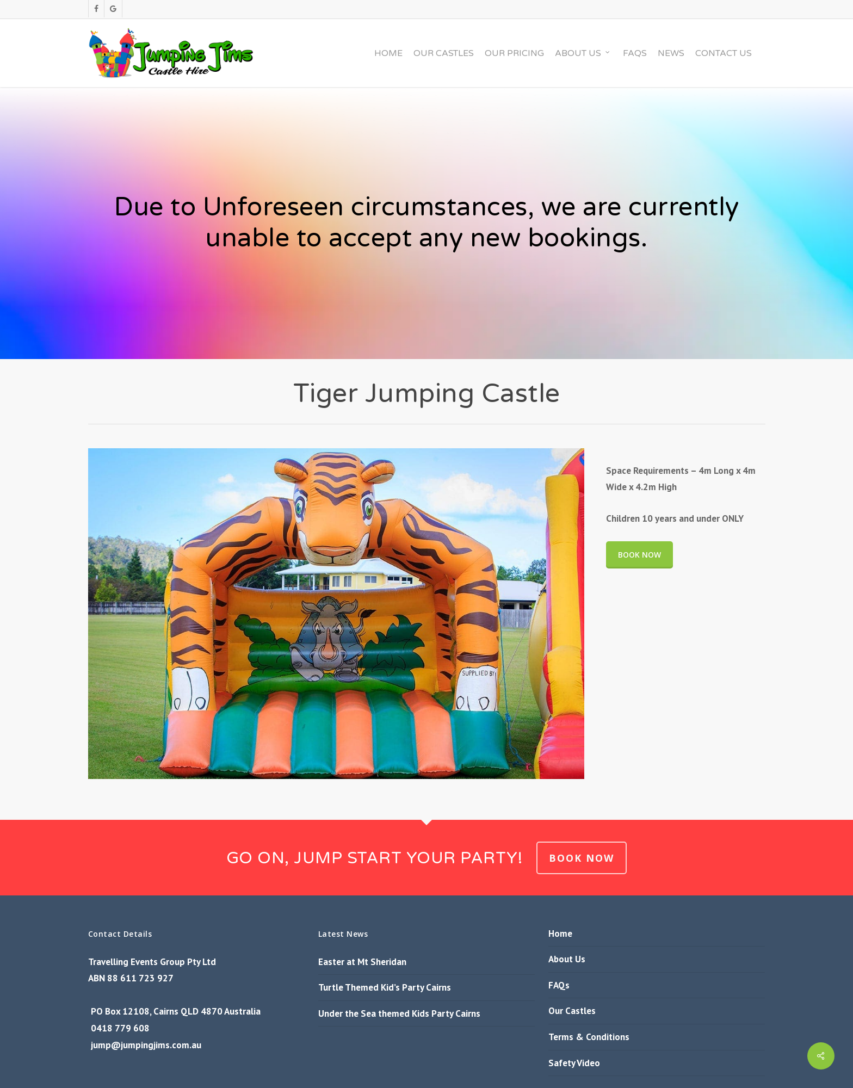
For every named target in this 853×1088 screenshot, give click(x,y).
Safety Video (574, 1063)
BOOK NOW (581, 857)
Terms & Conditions (588, 1037)
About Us (566, 959)
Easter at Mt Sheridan (362, 962)
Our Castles (572, 1011)
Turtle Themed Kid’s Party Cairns (384, 987)
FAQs (559, 985)
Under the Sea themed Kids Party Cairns (399, 1013)
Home (560, 933)
